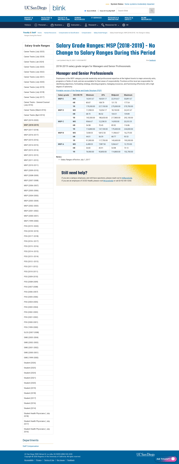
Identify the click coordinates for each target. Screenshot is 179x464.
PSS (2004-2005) (31, 302)
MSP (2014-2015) (31, 145)
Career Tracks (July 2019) (34, 87)
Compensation (86, 33)
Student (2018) (30, 393)
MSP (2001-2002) (31, 211)
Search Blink (90, 11)
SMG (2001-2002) (31, 347)
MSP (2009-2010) (31, 170)
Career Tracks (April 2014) (34, 115)
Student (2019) (30, 388)
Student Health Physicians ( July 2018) (37, 414)
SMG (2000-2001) (31, 352)
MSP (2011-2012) (31, 160)
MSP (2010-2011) (31, 165)
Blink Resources (146, 19)
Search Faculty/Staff (106, 11)
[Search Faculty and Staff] (98, 11)
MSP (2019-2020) (31, 120)
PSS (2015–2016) (31, 246)
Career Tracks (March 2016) (35, 110)
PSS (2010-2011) (31, 271)
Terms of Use (49, 460)
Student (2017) (30, 398)
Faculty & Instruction (64, 19)
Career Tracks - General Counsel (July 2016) (37, 103)
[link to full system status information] (108, 4)
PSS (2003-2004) (31, 307)
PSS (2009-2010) (31, 277)
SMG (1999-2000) (31, 358)
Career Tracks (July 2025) (34, 52)
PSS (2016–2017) (31, 241)
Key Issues (61, 460)
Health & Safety (129, 19)
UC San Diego (35, 9)
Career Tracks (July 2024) (34, 57)
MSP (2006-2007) (31, 185)
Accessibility (29, 460)
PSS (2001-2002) (31, 317)
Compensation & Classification (69, 33)
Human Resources (80, 19)
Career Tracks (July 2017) (34, 97)
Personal (40, 25)
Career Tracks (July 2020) (34, 82)
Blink (59, 9)
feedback (152, 60)
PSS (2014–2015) (31, 251)
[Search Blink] (85, 11)
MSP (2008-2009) (31, 175)
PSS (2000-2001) (31, 322)
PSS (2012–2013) (31, 261)
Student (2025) (30, 368)
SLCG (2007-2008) (31, 332)
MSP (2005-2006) (31, 190)
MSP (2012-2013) (31, 155)
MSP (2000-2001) (31, 216)
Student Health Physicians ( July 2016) (37, 430)
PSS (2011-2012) (31, 266)
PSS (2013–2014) (31, 256)
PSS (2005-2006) (31, 297)
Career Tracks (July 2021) (34, 77)
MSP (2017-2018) (31, 130)
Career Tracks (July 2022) (34, 72)
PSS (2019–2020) (31, 226)
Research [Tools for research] (91, 25)
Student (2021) (30, 378)
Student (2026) (30, 363)
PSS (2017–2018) (31, 236)
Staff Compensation (31, 446)
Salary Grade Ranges (100, 33)
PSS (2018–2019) (31, 231)
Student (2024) (30, 373)
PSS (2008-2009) (31, 282)
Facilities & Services (46, 19)
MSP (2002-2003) (31, 206)
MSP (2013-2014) (31, 150)
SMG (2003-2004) (31, 337)
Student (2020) (30, 383)
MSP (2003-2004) (31, 201)
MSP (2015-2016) (31, 140)
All (125, 25)
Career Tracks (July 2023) (34, 67)
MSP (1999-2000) (31, 221)
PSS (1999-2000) (31, 327)
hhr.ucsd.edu (108, 181)
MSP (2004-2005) (31, 196)
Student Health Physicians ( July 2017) (37, 422)
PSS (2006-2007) (31, 292)
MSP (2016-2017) (31, 135)
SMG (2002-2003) (31, 342)
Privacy (39, 460)
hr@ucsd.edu (127, 178)
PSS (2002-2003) (31, 312)
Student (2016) (30, 403)
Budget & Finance (28, 19)
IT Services (96, 18)
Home (40, 33)
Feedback (70, 460)
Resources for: (110, 25)
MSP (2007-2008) (31, 180)
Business (57, 25)
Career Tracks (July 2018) (34, 92)
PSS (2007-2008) (31, 287)
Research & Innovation (113, 19)
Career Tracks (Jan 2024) (34, 62)
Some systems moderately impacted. (140, 4)
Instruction (74, 25)
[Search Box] (132, 10)
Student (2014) (30, 408)
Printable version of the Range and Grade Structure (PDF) (79, 90)
